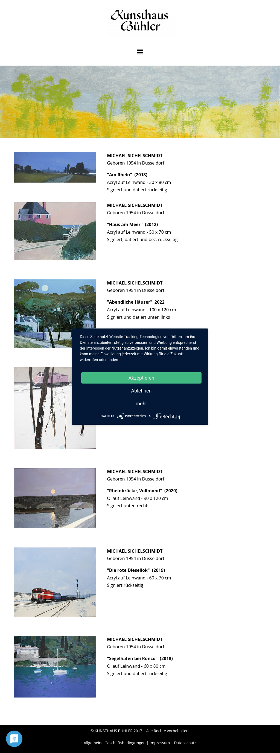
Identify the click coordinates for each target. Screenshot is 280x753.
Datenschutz (185, 742)
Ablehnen (141, 390)
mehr (141, 403)
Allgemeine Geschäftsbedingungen (114, 742)
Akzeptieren (141, 377)
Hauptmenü (140, 51)
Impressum (160, 742)
